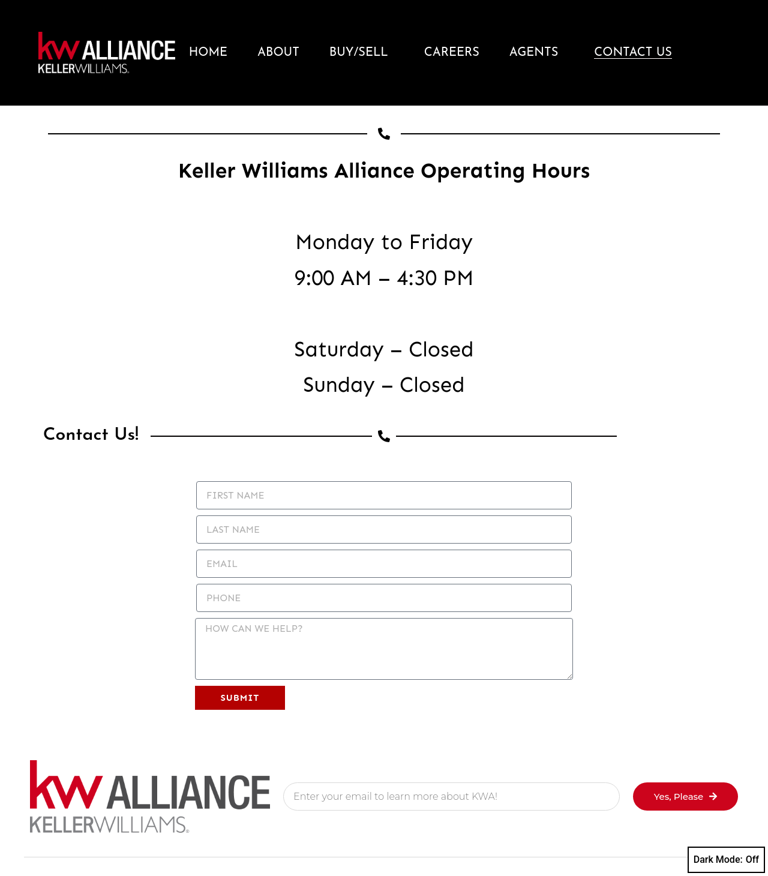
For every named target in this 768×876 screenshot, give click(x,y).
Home (208, 53)
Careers (451, 53)
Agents (537, 53)
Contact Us (633, 53)
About (278, 53)
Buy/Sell (361, 53)
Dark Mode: (726, 860)
